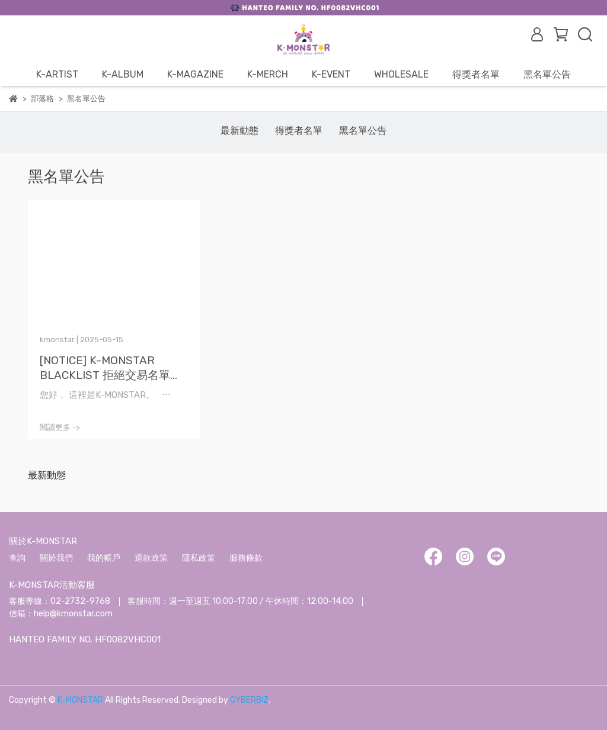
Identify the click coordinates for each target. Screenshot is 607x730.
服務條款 (246, 558)
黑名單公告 (547, 74)
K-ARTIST (57, 74)
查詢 (17, 558)
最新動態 (239, 130)
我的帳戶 (103, 558)
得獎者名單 (476, 74)
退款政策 (151, 558)
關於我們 (56, 558)
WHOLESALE (401, 74)
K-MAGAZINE (195, 74)
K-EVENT (331, 74)
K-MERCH (267, 74)
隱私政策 (198, 558)
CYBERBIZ (249, 700)
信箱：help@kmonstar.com (61, 614)
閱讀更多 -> (59, 427)
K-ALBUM (122, 74)
